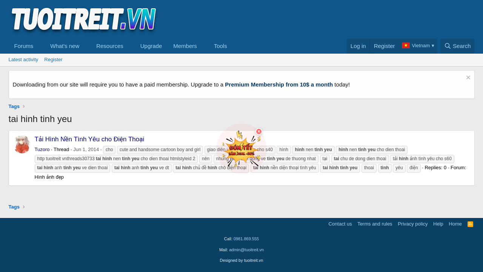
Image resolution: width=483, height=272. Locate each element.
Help (438, 224)
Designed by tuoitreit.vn (241, 260)
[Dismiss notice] (467, 78)
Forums (24, 46)
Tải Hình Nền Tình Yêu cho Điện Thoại (90, 139)
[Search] (457, 46)
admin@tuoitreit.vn (246, 249)
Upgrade (151, 46)
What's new (64, 46)
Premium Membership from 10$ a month (279, 84)
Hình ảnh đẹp (49, 177)
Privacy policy (413, 224)
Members (185, 46)
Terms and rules (374, 224)
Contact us (340, 224)
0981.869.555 (246, 238)
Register (53, 59)
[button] (39, 46)
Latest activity (23, 59)
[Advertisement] (337, 19)
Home (455, 224)
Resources (109, 46)
